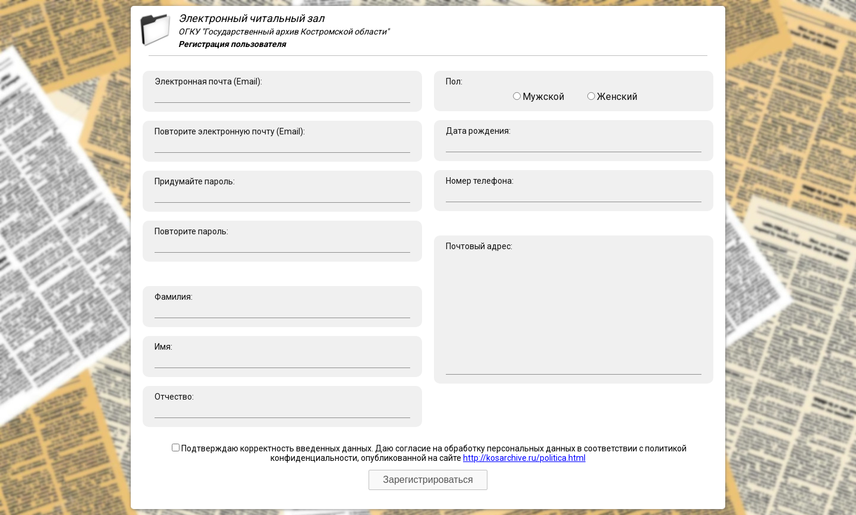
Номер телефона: (573, 189)
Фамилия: (282, 305)
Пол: (573, 89)
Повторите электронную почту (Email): (282, 140)
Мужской (538, 96)
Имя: (282, 355)
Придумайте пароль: (282, 190)
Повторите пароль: (282, 240)
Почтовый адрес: (573, 308)
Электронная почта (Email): (282, 90)
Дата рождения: (573, 139)
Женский (612, 96)
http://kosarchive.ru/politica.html (524, 458)
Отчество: (282, 405)
